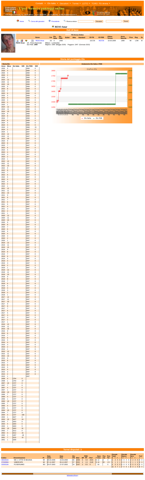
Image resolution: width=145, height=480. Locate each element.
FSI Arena (103, 3)
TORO (94, 3)
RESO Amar (40, 40)
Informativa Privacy (72, 475)
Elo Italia (51, 3)
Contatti (39, 3)
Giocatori (64, 3)
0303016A (4, 464)
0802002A (4, 460)
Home (22, 21)
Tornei (75, 3)
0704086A (4, 462)
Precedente (55, 21)
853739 (101, 40)
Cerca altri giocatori (37, 21)
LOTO (85, 3)
